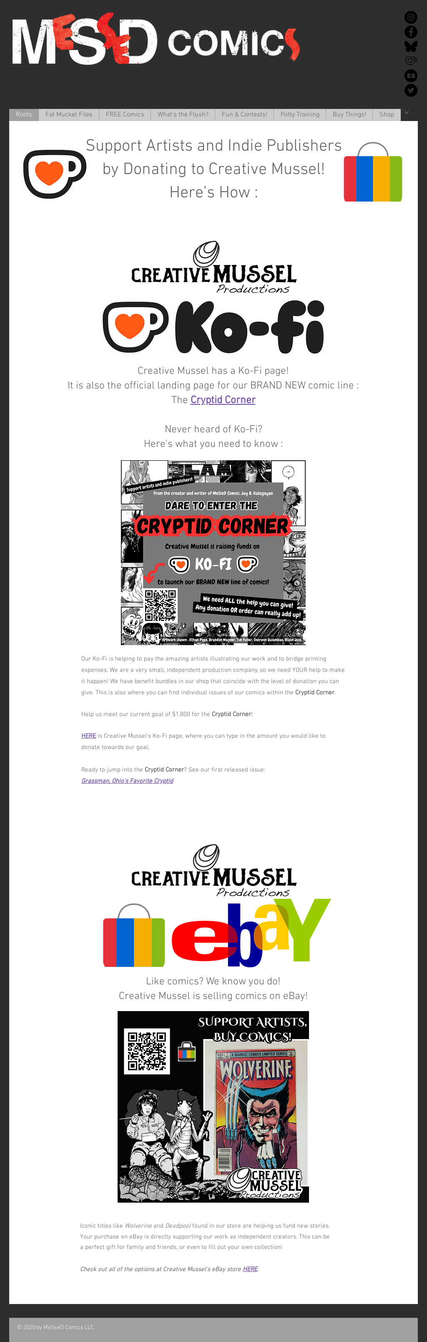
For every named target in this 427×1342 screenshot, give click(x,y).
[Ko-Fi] (410, 61)
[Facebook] (410, 31)
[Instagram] (410, 17)
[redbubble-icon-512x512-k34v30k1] (410, 75)
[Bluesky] (410, 46)
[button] (68, 115)
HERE (88, 736)
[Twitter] (410, 90)
